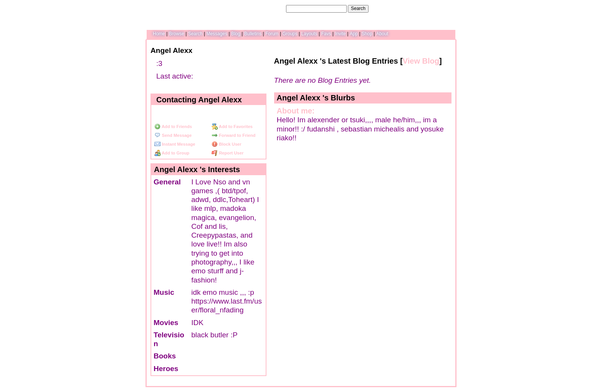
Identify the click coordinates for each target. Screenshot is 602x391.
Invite (340, 33)
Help (413, 8)
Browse (176, 33)
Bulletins (252, 33)
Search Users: (269, 8)
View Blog (421, 61)
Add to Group (171, 153)
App (354, 33)
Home (159, 33)
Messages (216, 33)
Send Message (173, 135)
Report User (227, 153)
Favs (326, 33)
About (382, 33)
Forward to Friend (233, 135)
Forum (272, 33)
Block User (226, 144)
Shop (367, 33)
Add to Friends (173, 126)
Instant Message (174, 144)
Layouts (309, 33)
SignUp (445, 8)
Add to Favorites (232, 126)
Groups (289, 33)
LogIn (428, 8)
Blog (235, 33)
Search (358, 8)
